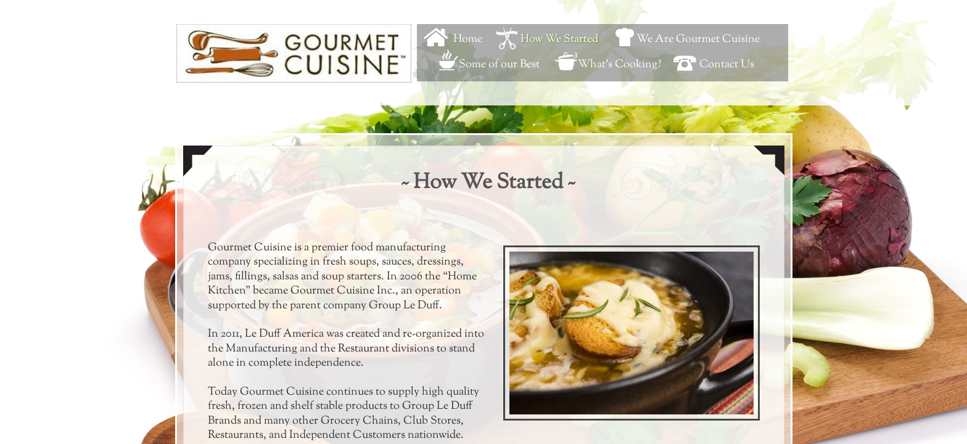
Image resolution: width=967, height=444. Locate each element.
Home (467, 39)
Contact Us (726, 65)
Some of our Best (499, 65)
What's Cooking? (619, 65)
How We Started (559, 39)
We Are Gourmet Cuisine (698, 39)
